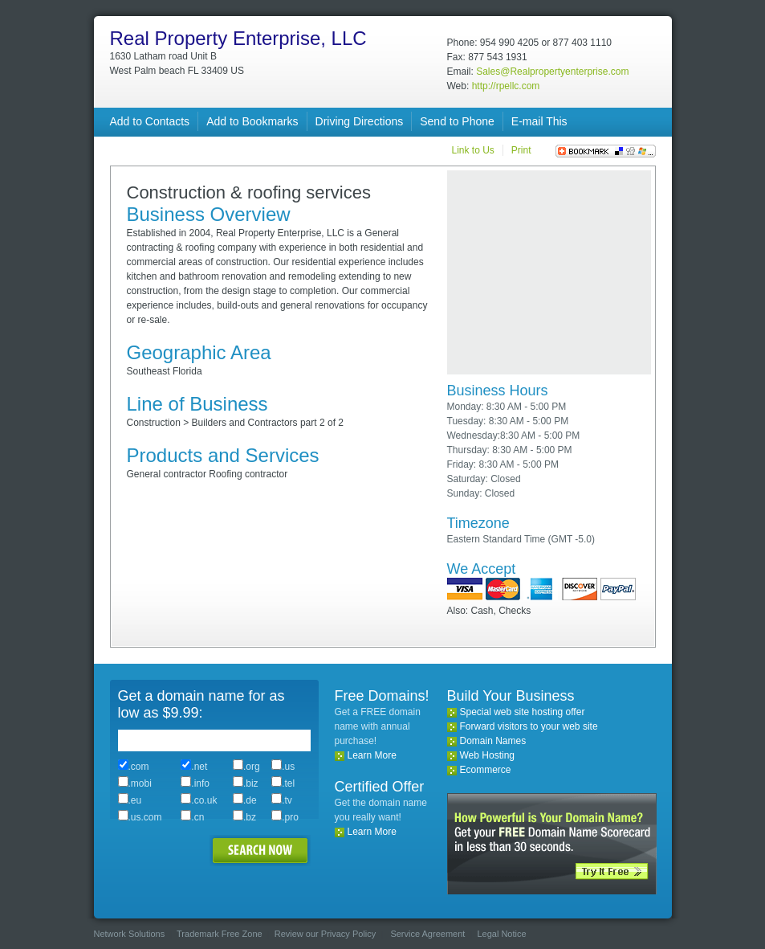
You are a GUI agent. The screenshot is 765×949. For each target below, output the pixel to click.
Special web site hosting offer (522, 712)
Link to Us (472, 150)
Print (521, 150)
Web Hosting (487, 755)
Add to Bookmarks (252, 121)
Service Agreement (427, 934)
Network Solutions (129, 934)
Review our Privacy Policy (325, 934)
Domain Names (493, 741)
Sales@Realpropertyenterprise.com (552, 71)
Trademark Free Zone (219, 934)
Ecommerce (485, 769)
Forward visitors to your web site (529, 726)
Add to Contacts (150, 121)
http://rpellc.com (506, 86)
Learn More (372, 755)
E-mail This (539, 121)
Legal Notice (501, 934)
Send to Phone (457, 121)
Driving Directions (359, 121)
